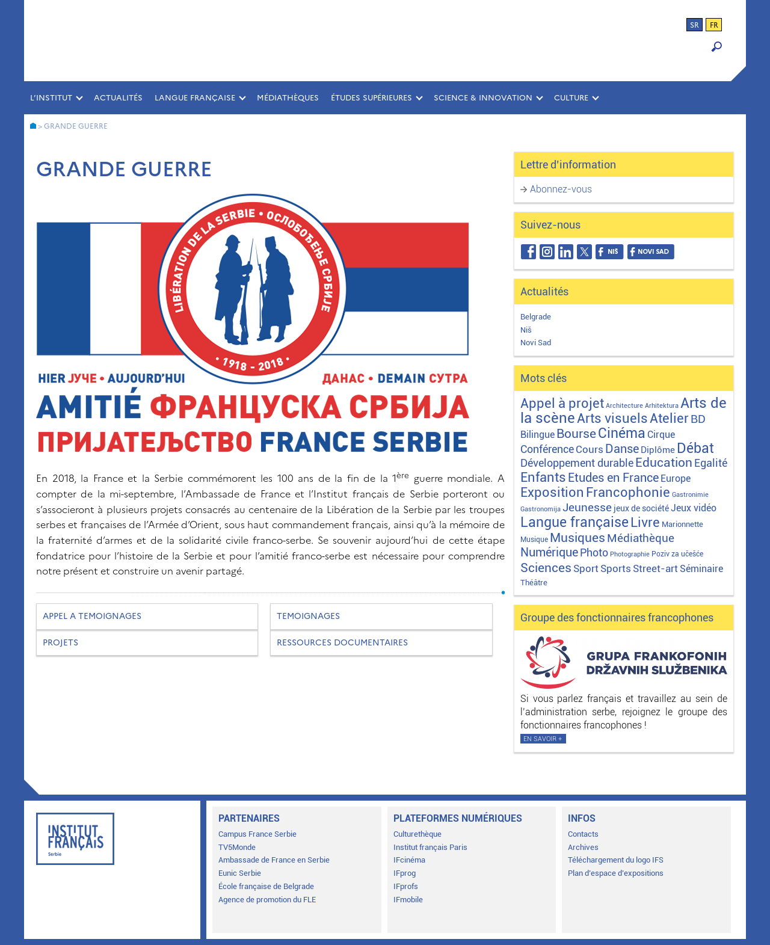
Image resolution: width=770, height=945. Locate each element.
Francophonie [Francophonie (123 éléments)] (628, 492)
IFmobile (408, 899)
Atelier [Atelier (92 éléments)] (669, 418)
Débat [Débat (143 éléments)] (695, 448)
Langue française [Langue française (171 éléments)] (574, 522)
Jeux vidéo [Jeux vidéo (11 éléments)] (693, 508)
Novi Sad (535, 342)
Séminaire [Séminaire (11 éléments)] (701, 568)
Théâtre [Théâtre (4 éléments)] (533, 582)
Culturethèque (417, 834)
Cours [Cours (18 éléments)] (589, 449)
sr (694, 25)
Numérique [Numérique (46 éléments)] (549, 552)
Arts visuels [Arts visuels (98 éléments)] (612, 418)
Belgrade (535, 316)
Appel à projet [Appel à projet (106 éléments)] (562, 403)
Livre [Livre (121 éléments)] (645, 522)
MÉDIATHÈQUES (288, 97)
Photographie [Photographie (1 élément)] (630, 554)
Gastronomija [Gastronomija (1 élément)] (540, 509)
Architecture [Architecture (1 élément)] (624, 406)
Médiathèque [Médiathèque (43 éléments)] (640, 538)
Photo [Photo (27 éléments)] (594, 552)
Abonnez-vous (561, 189)
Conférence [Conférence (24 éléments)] (547, 449)
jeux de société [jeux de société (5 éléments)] (641, 508)
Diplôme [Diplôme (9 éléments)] (658, 450)
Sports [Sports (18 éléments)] (615, 568)
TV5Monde (237, 847)
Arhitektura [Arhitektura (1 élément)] (662, 406)
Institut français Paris (430, 847)
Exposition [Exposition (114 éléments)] (552, 492)
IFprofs (405, 886)
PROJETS (60, 642)
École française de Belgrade (266, 886)
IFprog (404, 873)
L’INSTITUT (51, 97)
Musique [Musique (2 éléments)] (534, 539)
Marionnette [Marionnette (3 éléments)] (682, 524)
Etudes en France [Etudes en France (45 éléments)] (613, 478)
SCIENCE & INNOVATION (483, 97)
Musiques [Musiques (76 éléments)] (577, 537)
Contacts (583, 834)
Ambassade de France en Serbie (274, 859)
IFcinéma (409, 859)
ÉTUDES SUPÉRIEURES (371, 97)
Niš (526, 329)
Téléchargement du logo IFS (616, 859)
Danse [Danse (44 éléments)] (622, 449)
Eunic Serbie (239, 873)
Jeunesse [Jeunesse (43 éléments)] (587, 507)
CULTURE (571, 97)
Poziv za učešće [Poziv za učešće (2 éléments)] (677, 554)
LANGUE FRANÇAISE (195, 97)
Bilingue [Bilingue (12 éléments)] (537, 434)
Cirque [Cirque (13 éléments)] (661, 434)
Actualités (118, 97)
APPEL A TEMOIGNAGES (92, 616)
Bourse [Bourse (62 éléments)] (576, 433)
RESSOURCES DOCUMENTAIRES (342, 642)
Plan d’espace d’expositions (616, 873)
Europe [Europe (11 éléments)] (676, 478)
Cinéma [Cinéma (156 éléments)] (621, 433)
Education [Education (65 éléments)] (663, 462)
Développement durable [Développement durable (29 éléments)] (576, 463)
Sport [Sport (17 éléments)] (586, 568)
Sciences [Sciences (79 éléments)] (545, 567)
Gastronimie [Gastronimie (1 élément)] (690, 495)
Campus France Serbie (257, 834)
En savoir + (542, 739)
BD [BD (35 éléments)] (698, 419)
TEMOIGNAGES (308, 616)
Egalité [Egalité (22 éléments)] (710, 463)
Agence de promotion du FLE (267, 899)
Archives (583, 847)
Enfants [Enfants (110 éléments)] (543, 477)
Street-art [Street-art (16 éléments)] (655, 568)
